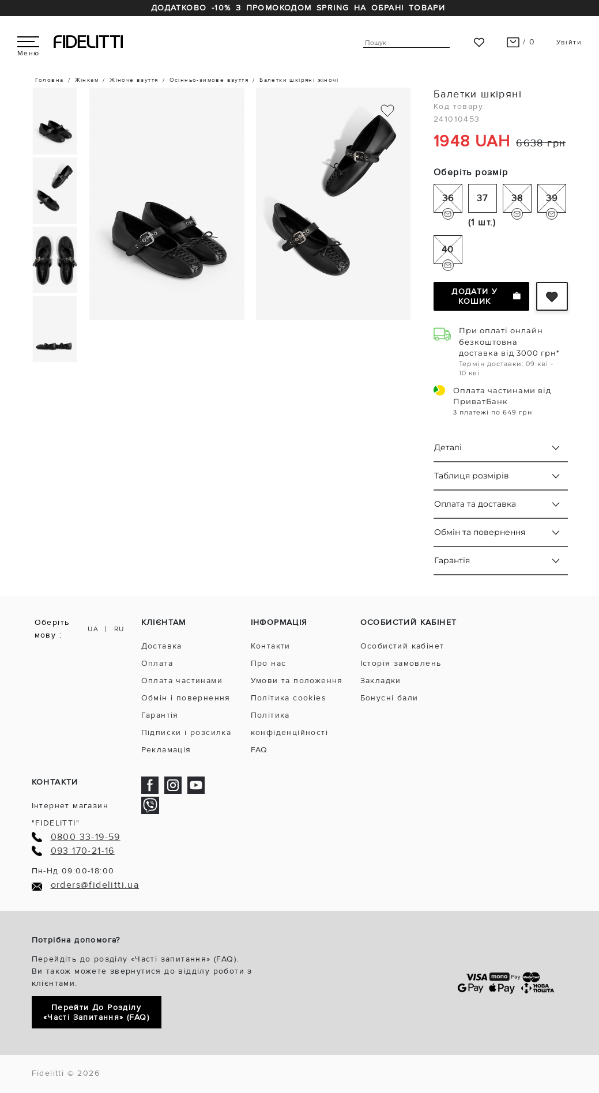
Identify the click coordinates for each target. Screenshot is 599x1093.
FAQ (259, 750)
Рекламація (166, 750)
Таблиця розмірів (471, 475)
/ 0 (521, 42)
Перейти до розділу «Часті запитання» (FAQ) (96, 1012)
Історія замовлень (401, 663)
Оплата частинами (182, 680)
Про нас (269, 663)
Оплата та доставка (475, 504)
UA (93, 629)
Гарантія (452, 560)
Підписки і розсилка (186, 732)
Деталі (448, 447)
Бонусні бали (389, 698)
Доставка (161, 646)
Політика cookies (288, 698)
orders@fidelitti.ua (95, 885)
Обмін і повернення (186, 698)
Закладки (380, 680)
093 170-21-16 (83, 851)
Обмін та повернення (479, 532)
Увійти (569, 42)
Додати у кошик (485, 296)
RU (119, 629)
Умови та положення (297, 680)
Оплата (157, 663)
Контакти (271, 646)
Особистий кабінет (402, 646)
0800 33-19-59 (85, 837)
